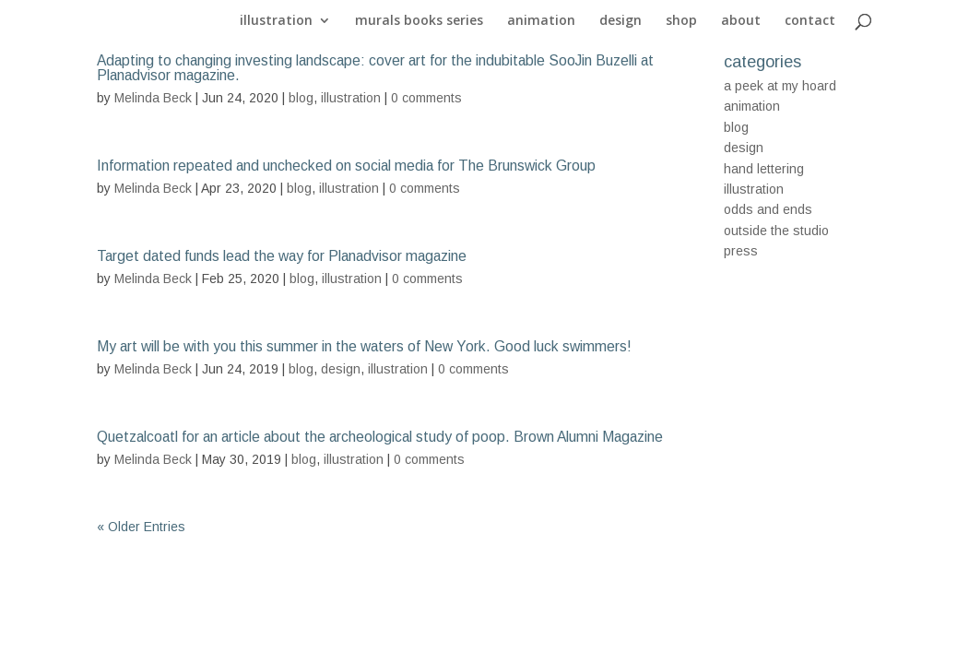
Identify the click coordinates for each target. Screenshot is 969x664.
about (741, 21)
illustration (276, 21)
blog (301, 97)
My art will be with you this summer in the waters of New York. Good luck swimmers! (364, 346)
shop (681, 21)
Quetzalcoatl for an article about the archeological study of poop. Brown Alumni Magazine (380, 437)
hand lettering (764, 168)
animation (541, 21)
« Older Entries (141, 526)
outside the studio (776, 230)
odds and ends (768, 209)
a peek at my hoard (780, 85)
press (741, 250)
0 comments (426, 97)
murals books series (419, 21)
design (620, 21)
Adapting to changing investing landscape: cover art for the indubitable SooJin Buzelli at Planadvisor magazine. (375, 68)
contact (810, 21)
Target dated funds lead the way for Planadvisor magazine (282, 256)
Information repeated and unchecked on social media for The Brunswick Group (346, 165)
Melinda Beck (153, 97)
